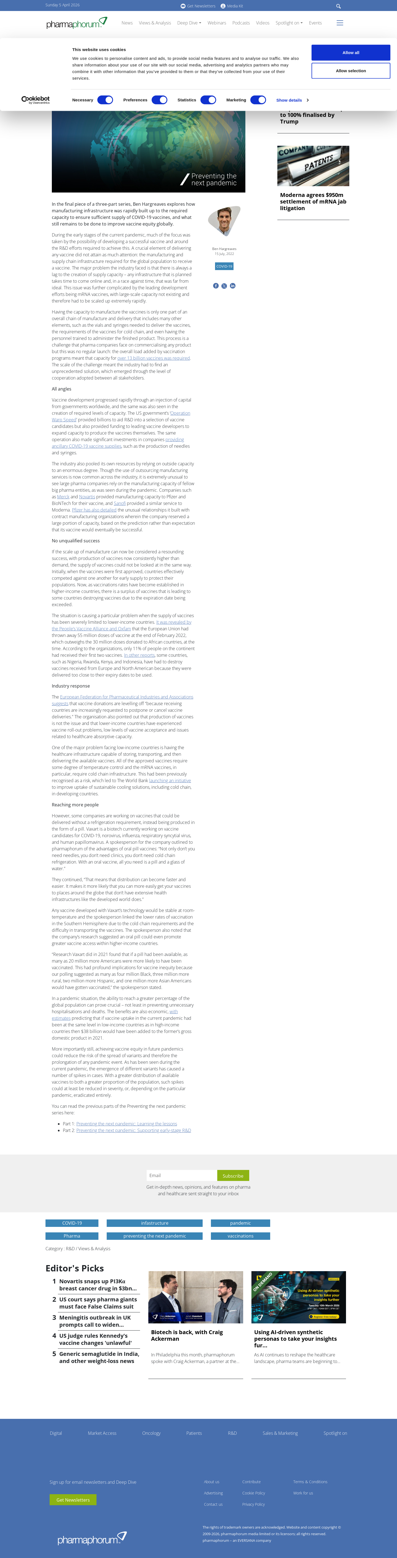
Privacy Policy (253, 1504)
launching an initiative (170, 780)
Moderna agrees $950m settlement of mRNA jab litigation (313, 201)
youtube (54, 1513)
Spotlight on (335, 1433)
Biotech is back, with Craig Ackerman (187, 1335)
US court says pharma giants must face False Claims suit (98, 1303)
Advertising (213, 1493)
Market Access (102, 1433)
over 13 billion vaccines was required (153, 358)
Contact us (213, 1504)
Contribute (251, 1481)
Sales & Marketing (280, 1433)
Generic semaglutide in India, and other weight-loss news (99, 1357)
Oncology (151, 1433)
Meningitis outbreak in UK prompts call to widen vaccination (95, 1325)
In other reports (139, 655)
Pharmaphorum (92, 1538)
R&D (232, 1433)
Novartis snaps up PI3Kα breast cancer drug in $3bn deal (95, 1288)
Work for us (303, 1493)
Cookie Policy (253, 1493)
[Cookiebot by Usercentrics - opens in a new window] (36, 62)
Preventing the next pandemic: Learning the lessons (126, 1124)
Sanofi (120, 503)
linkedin (62, 1513)
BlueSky (70, 1513)
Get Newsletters (73, 1500)
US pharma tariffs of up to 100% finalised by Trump (312, 115)
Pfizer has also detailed (94, 510)
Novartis (87, 497)
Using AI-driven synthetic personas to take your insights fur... (295, 1339)
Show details (289, 62)
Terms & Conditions (310, 1481)
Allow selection (351, 32)
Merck (63, 497)
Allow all (351, 14)
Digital (56, 1433)
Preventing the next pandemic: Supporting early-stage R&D (133, 1130)
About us (211, 1481)
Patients (194, 1433)
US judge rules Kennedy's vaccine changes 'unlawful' (95, 1339)
